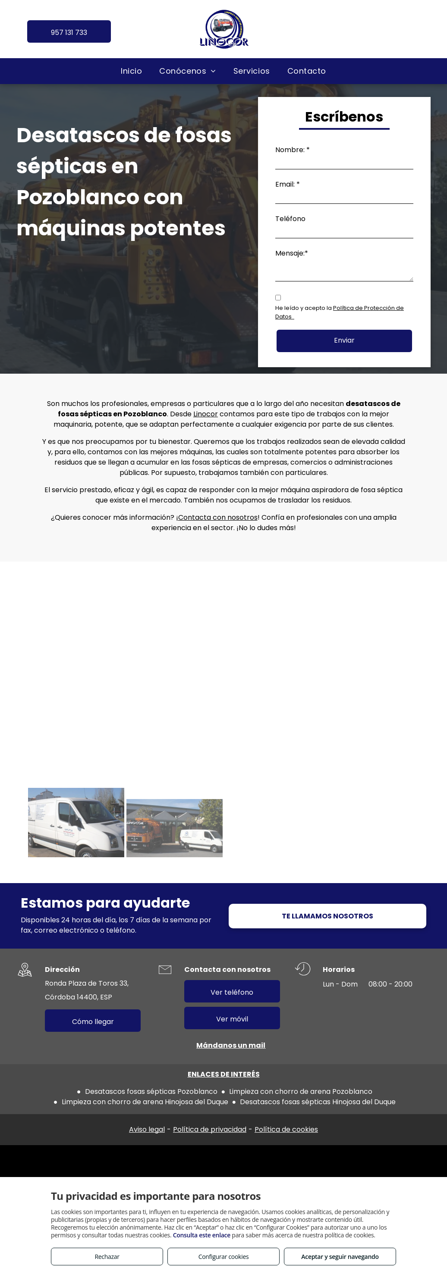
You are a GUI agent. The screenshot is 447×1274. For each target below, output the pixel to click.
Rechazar (106, 1256)
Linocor (205, 414)
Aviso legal (147, 1129)
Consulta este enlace (201, 1235)
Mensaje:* (291, 253)
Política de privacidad (209, 1129)
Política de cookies (286, 1129)
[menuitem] (131, 71)
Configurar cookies (223, 1256)
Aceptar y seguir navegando (339, 1256)
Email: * (287, 184)
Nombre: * (292, 150)
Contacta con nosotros (218, 517)
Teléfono (290, 219)
